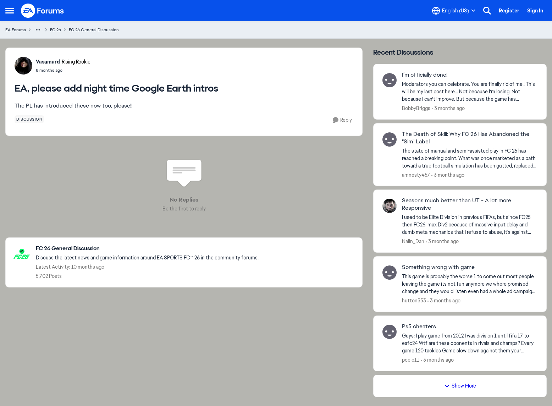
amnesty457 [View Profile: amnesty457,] (416, 174)
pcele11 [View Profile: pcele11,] (410, 360)
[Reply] (342, 120)
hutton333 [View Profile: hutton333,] (414, 300)
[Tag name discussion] (29, 119)
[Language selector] (454, 11)
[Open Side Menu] (9, 10)
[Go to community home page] (42, 11)
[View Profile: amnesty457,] (389, 139)
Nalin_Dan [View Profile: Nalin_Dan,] (413, 241)
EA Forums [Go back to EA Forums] (15, 30)
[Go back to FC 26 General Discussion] (147, 248)
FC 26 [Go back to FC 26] (55, 30)
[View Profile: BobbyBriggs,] (389, 80)
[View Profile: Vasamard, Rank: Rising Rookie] (23, 66)
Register (509, 10)
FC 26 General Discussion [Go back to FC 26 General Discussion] (94, 30)
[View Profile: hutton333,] (389, 272)
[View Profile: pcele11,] (389, 332)
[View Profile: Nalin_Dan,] (389, 206)
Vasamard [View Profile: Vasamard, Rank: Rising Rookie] (48, 62)
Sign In (535, 10)
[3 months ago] (448, 108)
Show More (460, 386)
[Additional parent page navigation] (38, 30)
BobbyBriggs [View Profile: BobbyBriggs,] (416, 108)
